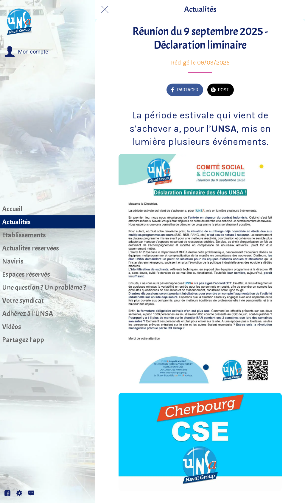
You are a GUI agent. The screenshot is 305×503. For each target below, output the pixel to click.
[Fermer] (104, 9)
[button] (26, 52)
